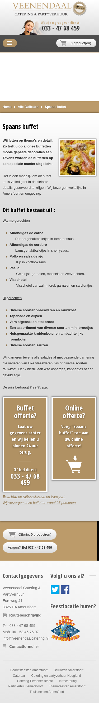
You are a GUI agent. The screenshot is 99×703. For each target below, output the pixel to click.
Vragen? (30, 547)
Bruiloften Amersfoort (68, 670)
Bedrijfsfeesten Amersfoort (29, 670)
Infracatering (68, 681)
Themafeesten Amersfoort (67, 686)
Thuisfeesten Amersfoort (47, 692)
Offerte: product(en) (34, 534)
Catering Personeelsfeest (35, 681)
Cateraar (19, 676)
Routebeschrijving (25, 615)
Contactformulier (24, 646)
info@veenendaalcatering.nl (26, 638)
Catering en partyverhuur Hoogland (56, 676)
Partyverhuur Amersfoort (25, 686)
